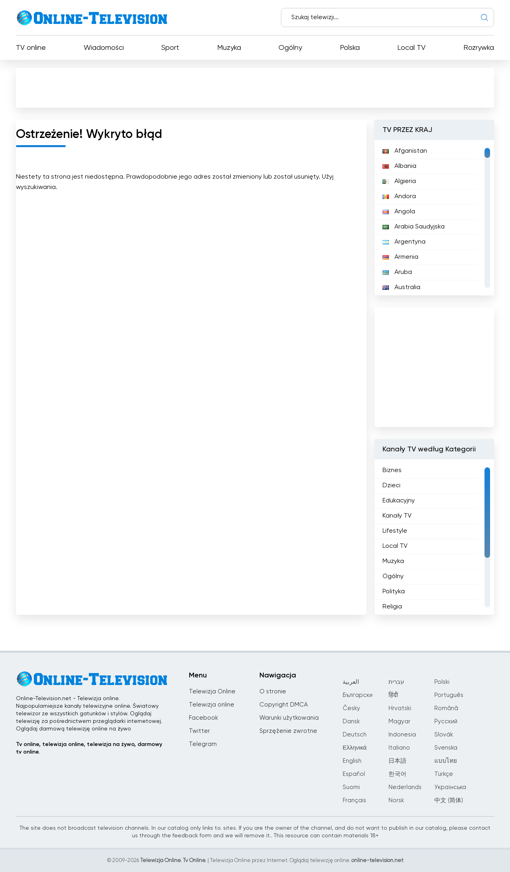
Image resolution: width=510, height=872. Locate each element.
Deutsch (355, 735)
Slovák (443, 735)
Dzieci (391, 485)
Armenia (400, 257)
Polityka (393, 592)
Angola (398, 212)
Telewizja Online (212, 692)
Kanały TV (397, 516)
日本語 (397, 761)
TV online (31, 47)
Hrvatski (399, 708)
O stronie (272, 692)
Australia (401, 287)
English (352, 761)
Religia (392, 607)
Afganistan (404, 151)
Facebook (203, 718)
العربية (351, 682)
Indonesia (402, 735)
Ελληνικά (355, 748)
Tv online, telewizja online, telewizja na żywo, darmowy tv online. (89, 748)
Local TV (411, 47)
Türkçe (443, 774)
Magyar (399, 721)
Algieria (399, 181)
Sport (170, 47)
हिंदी (393, 695)
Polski (441, 682)
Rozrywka (478, 47)
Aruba (397, 272)
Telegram (203, 744)
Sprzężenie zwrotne (288, 731)
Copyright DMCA (283, 705)
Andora (399, 196)
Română (446, 708)
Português (448, 695)
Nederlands (405, 787)
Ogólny (290, 47)
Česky (351, 708)
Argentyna (404, 242)
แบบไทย (445, 761)
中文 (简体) (448, 800)
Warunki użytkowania (289, 718)
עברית (396, 682)
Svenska (445, 748)
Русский (445, 721)
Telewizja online (211, 705)
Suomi (351, 787)
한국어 (397, 774)
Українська (450, 787)
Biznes (392, 470)
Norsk (396, 800)
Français (354, 800)
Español (354, 774)
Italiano (399, 748)
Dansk (351, 721)
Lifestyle (394, 531)
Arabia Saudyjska (413, 227)
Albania (399, 166)
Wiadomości (104, 47)
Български (358, 695)
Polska (350, 47)
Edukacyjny (398, 501)
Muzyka (229, 47)
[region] (434, 217)
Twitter (199, 731)
